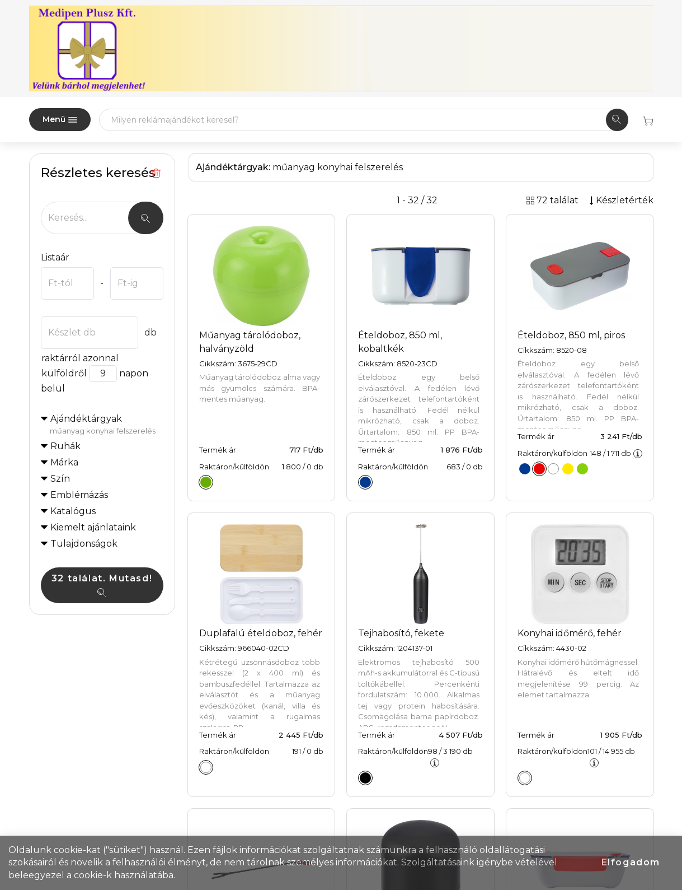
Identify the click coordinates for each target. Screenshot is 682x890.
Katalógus (73, 511)
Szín (60, 478)
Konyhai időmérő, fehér (570, 633)
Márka (64, 462)
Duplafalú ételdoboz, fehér (260, 633)
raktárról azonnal (80, 358)
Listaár (55, 257)
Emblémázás (79, 495)
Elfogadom (630, 862)
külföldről (64, 373)
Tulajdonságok (83, 543)
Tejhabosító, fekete (401, 633)
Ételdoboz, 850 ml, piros (571, 335)
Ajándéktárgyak (106, 425)
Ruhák (65, 446)
